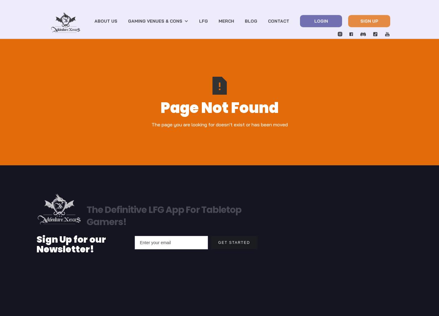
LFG (203, 23)
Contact (278, 23)
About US (106, 23)
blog (251, 23)
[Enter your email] (171, 242)
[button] (158, 23)
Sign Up (369, 23)
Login (321, 23)
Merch (226, 23)
